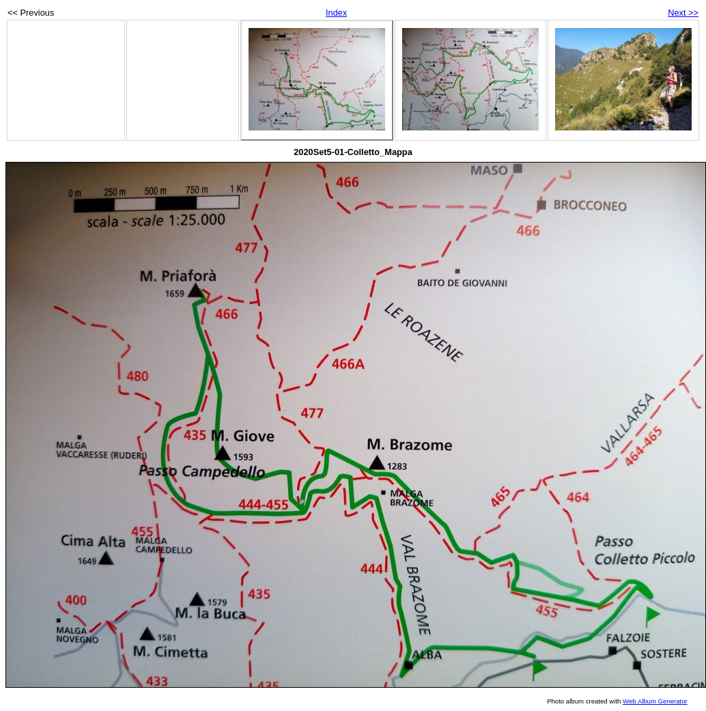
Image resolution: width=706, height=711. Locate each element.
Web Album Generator (655, 701)
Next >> (683, 13)
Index (336, 13)
